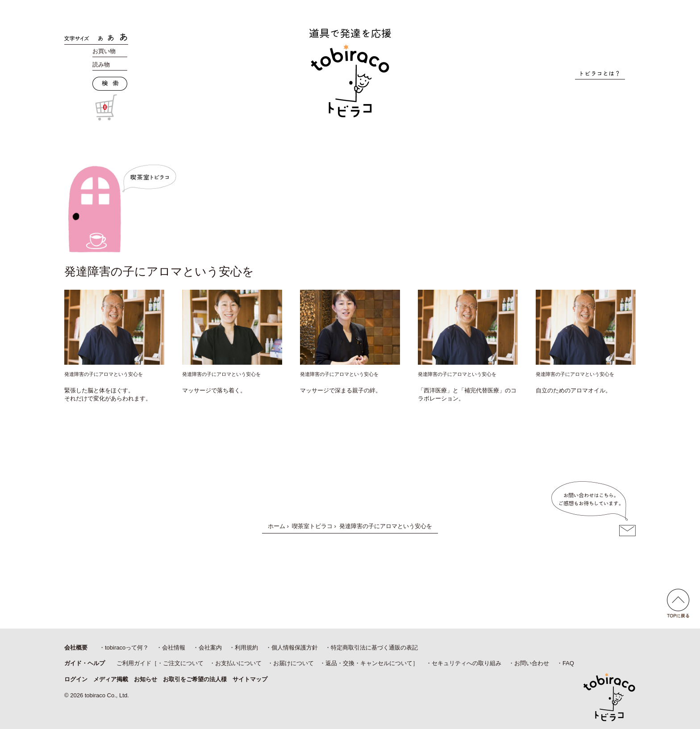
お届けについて (293, 663)
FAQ (568, 663)
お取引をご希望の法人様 (195, 679)
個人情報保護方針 (294, 647)
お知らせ (145, 679)
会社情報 (173, 647)
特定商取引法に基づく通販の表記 (374, 647)
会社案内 (210, 647)
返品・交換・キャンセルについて (368, 663)
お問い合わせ (531, 663)
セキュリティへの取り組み (466, 663)
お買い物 (104, 51)
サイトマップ (250, 679)
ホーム (276, 526)
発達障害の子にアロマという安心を (103, 374)
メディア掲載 (110, 679)
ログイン (76, 679)
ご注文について (183, 663)
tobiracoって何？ (127, 647)
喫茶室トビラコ (312, 526)
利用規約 (246, 647)
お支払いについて (238, 663)
